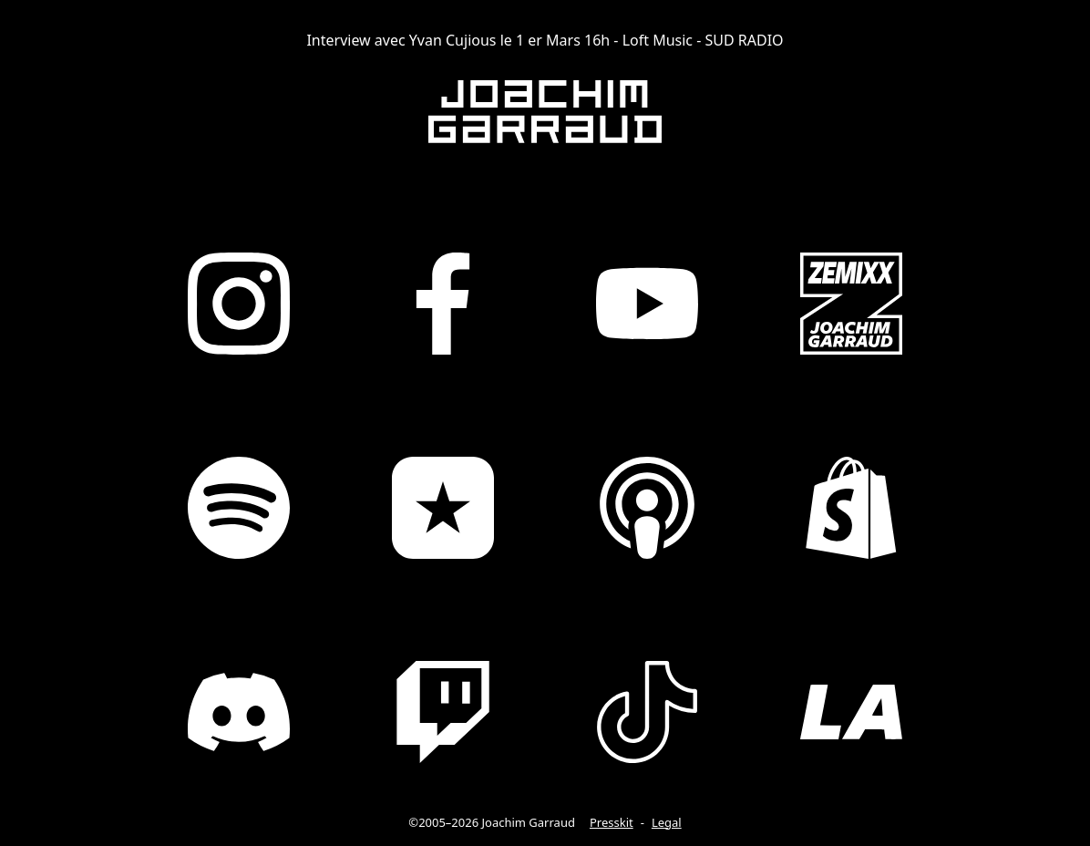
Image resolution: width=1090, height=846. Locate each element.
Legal (667, 822)
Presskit (611, 822)
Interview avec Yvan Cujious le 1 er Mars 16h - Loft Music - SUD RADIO (544, 40)
